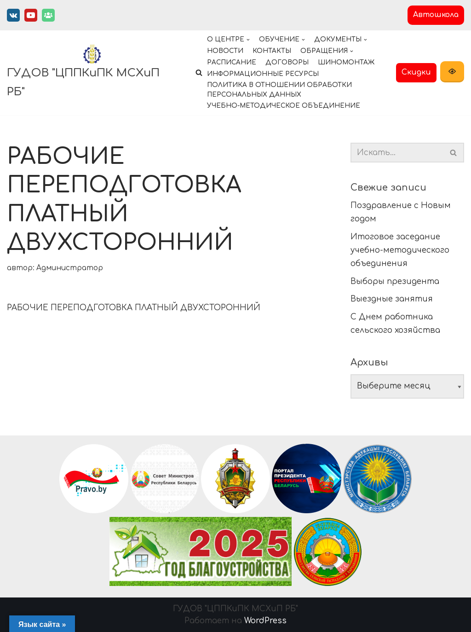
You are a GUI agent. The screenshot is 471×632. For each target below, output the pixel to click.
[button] (198, 72)
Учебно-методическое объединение (283, 105)
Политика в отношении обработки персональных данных (279, 90)
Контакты (272, 50)
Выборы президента (394, 281)
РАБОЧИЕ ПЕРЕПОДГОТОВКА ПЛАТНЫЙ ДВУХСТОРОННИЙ (133, 307)
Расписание (231, 62)
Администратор (69, 268)
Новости (225, 50)
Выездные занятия (391, 299)
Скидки (416, 72)
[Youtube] (30, 15)
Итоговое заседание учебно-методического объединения (399, 250)
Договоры (287, 62)
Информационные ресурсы (263, 73)
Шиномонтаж (346, 62)
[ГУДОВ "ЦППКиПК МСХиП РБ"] (92, 73)
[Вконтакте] (13, 15)
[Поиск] (453, 152)
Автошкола (436, 15)
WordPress (265, 620)
